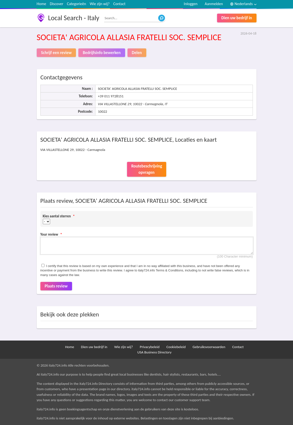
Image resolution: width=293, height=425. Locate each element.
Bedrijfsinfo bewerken (101, 52)
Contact (119, 3)
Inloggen (190, 3)
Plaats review (56, 286)
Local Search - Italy (73, 18)
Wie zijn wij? (100, 3)
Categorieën (76, 3)
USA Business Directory (154, 352)
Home (41, 3)
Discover (56, 3)
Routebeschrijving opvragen (146, 169)
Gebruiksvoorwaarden (208, 347)
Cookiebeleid (176, 347)
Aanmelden (214, 3)
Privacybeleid (149, 347)
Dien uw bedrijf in (236, 17)
